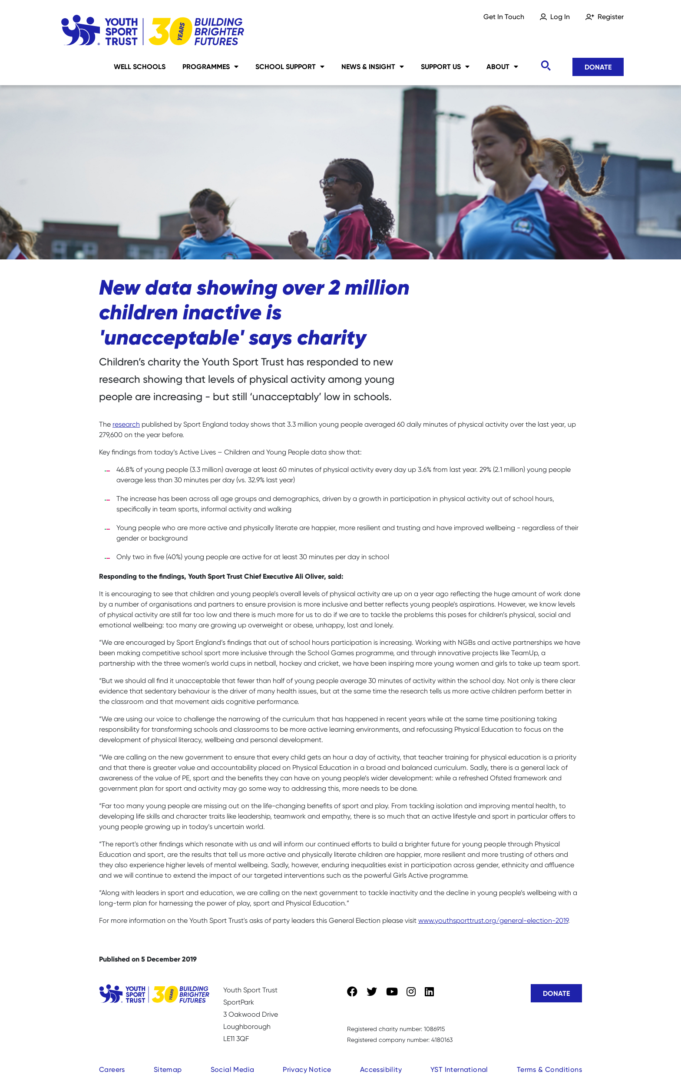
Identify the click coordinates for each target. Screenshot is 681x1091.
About (502, 66)
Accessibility (381, 1069)
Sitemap (168, 1069)
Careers (112, 1069)
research (126, 424)
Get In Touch (503, 17)
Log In (560, 17)
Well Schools (139, 66)
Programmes (210, 66)
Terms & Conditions (549, 1069)
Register (611, 17)
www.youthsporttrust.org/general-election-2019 (493, 920)
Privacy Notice (307, 1069)
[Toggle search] (545, 66)
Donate (598, 67)
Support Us (445, 66)
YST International (459, 1069)
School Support (289, 66)
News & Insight (372, 66)
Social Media (233, 1069)
